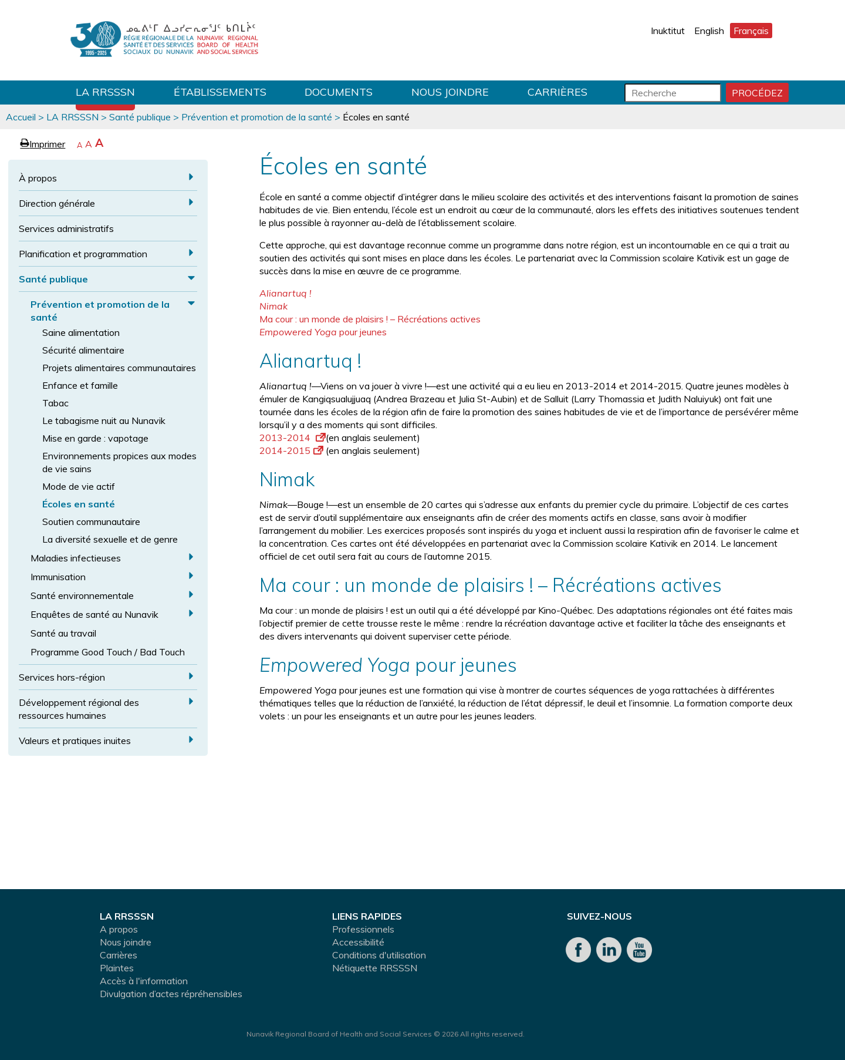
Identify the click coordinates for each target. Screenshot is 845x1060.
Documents (339, 92)
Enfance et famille (80, 385)
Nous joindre (450, 92)
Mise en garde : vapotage (95, 438)
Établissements (220, 92)
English (709, 30)
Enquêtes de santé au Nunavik (94, 614)
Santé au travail (63, 633)
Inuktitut (668, 30)
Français (751, 30)
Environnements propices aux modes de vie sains (119, 462)
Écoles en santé (78, 504)
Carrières (557, 92)
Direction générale (57, 203)
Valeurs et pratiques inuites (75, 740)
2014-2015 (291, 450)
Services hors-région (62, 677)
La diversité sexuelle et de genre (110, 539)
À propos (38, 178)
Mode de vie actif (78, 486)
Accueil (21, 117)
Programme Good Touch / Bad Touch (108, 652)
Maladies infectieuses (76, 558)
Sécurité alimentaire (83, 350)
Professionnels (363, 929)
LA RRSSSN (105, 92)
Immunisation (58, 577)
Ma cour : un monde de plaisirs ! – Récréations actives (370, 319)
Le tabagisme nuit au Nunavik (103, 420)
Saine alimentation (81, 332)
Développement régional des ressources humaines (79, 708)
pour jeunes (323, 332)
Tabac (55, 403)
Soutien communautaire (91, 521)
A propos (119, 929)
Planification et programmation (83, 254)
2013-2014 (292, 437)
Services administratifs (66, 228)
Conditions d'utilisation (379, 955)
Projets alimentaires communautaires (119, 367)
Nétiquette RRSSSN (374, 968)
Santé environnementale (82, 595)
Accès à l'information (144, 981)
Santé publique (140, 117)
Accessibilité (358, 942)
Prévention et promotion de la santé (256, 117)
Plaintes (117, 968)
